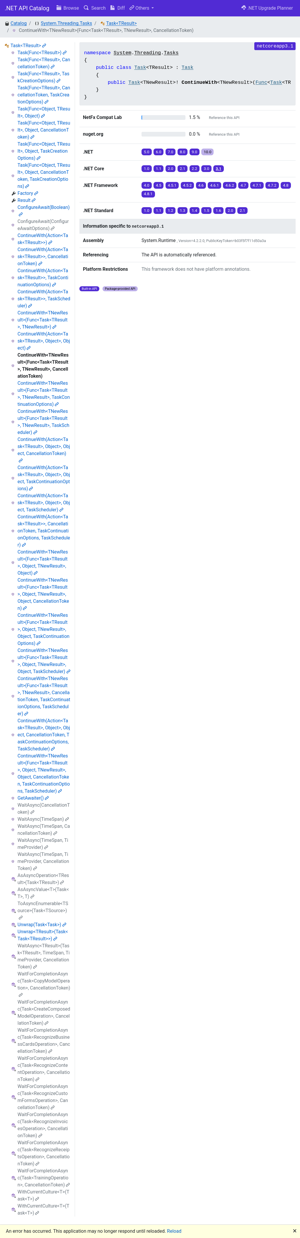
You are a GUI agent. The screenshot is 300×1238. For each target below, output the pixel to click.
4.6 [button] (201, 185)
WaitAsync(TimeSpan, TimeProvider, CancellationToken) (43, 861)
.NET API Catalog (27, 8)
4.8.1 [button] (148, 194)
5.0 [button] (146, 152)
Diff (117, 8)
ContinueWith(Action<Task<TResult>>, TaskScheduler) (44, 299)
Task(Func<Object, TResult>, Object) (44, 112)
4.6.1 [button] (214, 185)
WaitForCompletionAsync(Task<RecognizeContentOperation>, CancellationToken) (44, 1068)
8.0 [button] (182, 152)
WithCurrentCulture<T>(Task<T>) (43, 1195)
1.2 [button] (170, 210)
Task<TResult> (121, 23)
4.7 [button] (243, 185)
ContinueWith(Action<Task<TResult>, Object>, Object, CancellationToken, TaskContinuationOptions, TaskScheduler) (44, 735)
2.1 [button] (182, 168)
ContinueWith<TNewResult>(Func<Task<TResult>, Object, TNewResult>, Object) (43, 562)
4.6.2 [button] (229, 185)
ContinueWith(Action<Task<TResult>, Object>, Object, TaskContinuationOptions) (44, 478)
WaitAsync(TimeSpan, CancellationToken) (44, 829)
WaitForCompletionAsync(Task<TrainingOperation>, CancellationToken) (44, 1178)
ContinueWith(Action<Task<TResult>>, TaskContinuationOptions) (43, 277)
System (122, 53)
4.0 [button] (146, 185)
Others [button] (139, 8)
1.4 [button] (194, 210)
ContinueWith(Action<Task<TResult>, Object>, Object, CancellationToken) (44, 450)
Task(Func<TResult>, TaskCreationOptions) (43, 77)
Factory (28, 193)
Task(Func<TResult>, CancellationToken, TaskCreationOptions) (44, 95)
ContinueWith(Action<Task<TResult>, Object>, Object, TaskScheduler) (44, 502)
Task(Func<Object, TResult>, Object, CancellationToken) (44, 130)
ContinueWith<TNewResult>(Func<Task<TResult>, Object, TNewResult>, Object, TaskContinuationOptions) (43, 629)
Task (140, 67)
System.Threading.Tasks (66, 23)
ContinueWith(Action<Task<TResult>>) (43, 239)
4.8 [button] (286, 185)
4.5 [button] (158, 185)
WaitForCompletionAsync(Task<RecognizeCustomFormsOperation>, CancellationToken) (43, 1097)
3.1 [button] (218, 168)
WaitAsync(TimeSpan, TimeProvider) (43, 843)
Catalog (19, 23)
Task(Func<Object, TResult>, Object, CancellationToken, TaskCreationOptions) (44, 175)
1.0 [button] (146, 168)
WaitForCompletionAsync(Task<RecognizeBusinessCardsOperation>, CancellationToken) (44, 1040)
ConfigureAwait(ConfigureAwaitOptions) (43, 225)
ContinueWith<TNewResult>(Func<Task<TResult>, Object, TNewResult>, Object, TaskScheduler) (44, 661)
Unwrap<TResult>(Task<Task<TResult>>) (43, 935)
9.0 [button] (194, 152)
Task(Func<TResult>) (42, 52)
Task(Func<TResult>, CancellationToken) (44, 63)
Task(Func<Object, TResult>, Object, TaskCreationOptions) (44, 151)
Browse (68, 8)
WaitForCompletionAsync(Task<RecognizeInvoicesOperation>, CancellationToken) (43, 1125)
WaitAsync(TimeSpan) (43, 819)
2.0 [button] (170, 168)
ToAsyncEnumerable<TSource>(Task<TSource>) (43, 910)
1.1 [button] (158, 168)
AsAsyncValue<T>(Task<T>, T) (43, 893)
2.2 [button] (194, 168)
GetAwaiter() (33, 798)
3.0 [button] (206, 168)
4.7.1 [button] (257, 185)
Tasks (171, 53)
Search (95, 8)
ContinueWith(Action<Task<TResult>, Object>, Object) (44, 341)
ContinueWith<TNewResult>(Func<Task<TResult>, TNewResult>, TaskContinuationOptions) (44, 393)
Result (27, 200)
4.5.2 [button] (187, 185)
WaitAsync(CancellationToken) (44, 808)
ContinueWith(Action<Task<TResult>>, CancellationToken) (43, 256)
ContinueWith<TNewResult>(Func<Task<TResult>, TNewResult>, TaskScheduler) (43, 421)
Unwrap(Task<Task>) (42, 924)
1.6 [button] (218, 210)
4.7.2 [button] (272, 185)
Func (261, 82)
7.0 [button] (170, 152)
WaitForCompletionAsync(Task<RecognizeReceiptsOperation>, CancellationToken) (44, 1153)
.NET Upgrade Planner (267, 8)
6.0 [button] (158, 152)
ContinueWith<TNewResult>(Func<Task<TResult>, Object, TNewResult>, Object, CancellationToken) (43, 594)
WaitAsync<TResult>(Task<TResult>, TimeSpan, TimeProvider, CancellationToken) (44, 956)
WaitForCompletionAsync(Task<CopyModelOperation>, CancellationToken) (44, 984)
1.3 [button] (182, 210)
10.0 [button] (207, 152)
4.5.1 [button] (172, 185)
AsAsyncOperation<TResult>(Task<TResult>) (43, 879)
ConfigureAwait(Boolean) (44, 211)
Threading (147, 53)
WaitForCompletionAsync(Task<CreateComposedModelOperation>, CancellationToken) (44, 1012)
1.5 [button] (206, 210)
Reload (174, 1231)
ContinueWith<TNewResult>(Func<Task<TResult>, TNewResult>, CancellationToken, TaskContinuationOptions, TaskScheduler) (44, 696)
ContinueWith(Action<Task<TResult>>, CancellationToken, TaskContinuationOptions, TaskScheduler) (44, 531)
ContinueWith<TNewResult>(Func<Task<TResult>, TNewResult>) (43, 320)
